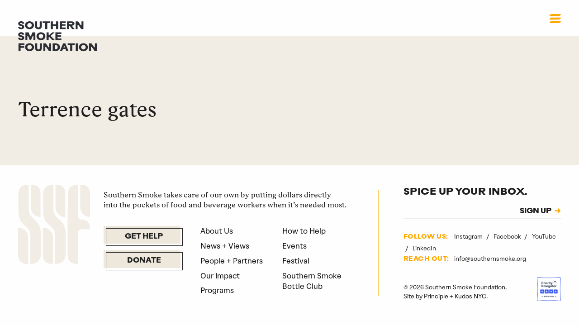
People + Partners (231, 260)
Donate (144, 260)
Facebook (508, 236)
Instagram (469, 236)
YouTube (544, 236)
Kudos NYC (470, 296)
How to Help (304, 230)
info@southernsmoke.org (490, 258)
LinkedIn (424, 248)
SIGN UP (535, 211)
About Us (216, 230)
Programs (217, 290)
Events (294, 245)
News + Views (224, 245)
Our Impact (220, 275)
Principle (436, 296)
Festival (295, 260)
